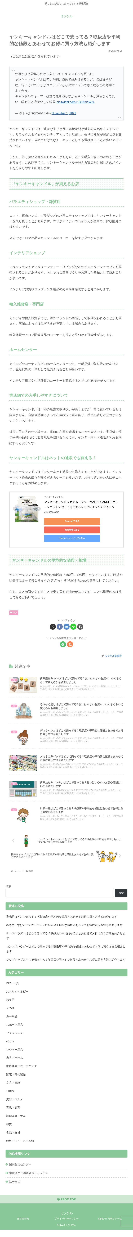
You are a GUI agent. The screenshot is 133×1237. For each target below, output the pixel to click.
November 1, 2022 (64, 113)
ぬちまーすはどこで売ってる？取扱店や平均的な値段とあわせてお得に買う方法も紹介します (64, 925)
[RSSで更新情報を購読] (70, 636)
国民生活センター (20, 1170)
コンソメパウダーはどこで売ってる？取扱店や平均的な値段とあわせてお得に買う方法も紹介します (65, 950)
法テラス (14, 1188)
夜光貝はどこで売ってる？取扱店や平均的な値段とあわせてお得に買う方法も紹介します (61, 917)
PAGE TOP (66, 1206)
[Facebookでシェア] (60, 618)
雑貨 (13, 604)
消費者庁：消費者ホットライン (28, 1179)
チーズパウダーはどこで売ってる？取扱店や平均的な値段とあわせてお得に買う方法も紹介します (65, 937)
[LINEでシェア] (73, 618)
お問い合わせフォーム (110, 1226)
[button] (80, 618)
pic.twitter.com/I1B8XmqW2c (76, 102)
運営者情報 (23, 1226)
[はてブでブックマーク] (67, 618)
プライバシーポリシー (66, 1226)
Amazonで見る (60, 521)
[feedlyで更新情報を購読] (63, 636)
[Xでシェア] (53, 618)
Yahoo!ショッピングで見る (60, 530)
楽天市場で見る (92, 521)
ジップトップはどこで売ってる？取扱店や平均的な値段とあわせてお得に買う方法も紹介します (65, 961)
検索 (8, 886)
